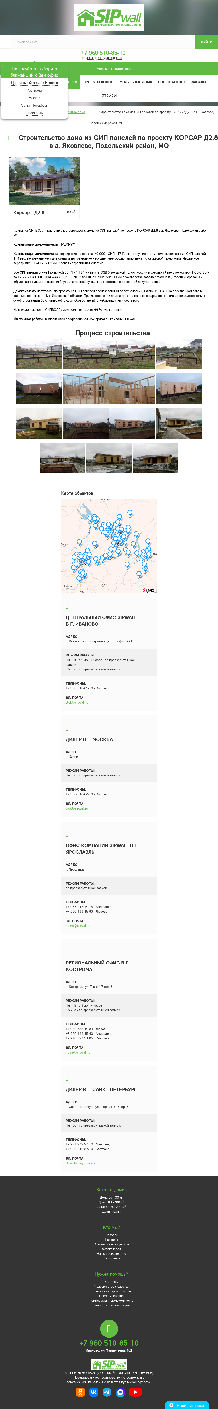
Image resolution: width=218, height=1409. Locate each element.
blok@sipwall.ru (77, 808)
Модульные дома (136, 82)
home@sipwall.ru (78, 926)
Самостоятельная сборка (111, 1305)
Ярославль (34, 113)
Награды (111, 1239)
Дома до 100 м (111, 1197)
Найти (206, 42)
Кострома (34, 90)
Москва (34, 98)
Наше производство (111, 1253)
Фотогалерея (111, 1249)
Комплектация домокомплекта (111, 1300)
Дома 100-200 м (111, 1202)
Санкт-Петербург (34, 105)
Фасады (198, 82)
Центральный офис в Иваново (34, 83)
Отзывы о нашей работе (111, 1244)
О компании (111, 1258)
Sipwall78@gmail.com (81, 1163)
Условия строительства (70, 68)
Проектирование (111, 1296)
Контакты (112, 1282)
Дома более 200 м (111, 1207)
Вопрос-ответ (171, 82)
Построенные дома (71, 112)
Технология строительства (111, 1291)
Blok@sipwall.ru (77, 702)
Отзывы (109, 95)
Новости (111, 1235)
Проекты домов (98, 82)
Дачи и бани (111, 1211)
